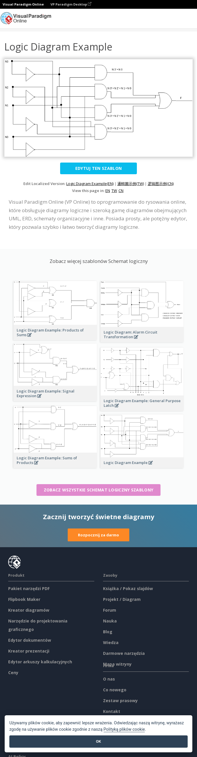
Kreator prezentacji (28, 651)
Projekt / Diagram (122, 599)
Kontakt (111, 711)
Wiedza (110, 642)
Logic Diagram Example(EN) (90, 183)
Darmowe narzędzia (124, 653)
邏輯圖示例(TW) (130, 183)
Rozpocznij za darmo (98, 535)
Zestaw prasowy (120, 700)
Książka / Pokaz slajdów (128, 588)
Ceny (13, 672)
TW (114, 190)
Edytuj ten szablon (98, 168)
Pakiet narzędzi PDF (29, 588)
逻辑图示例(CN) (161, 183)
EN (107, 190)
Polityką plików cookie (124, 729)
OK (98, 741)
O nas (109, 679)
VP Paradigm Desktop (70, 4)
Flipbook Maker (24, 599)
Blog (107, 631)
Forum (109, 610)
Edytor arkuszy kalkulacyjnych (40, 661)
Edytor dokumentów (29, 640)
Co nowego (114, 690)
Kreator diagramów (28, 610)
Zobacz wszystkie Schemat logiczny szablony (99, 490)
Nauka (110, 621)
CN (120, 190)
